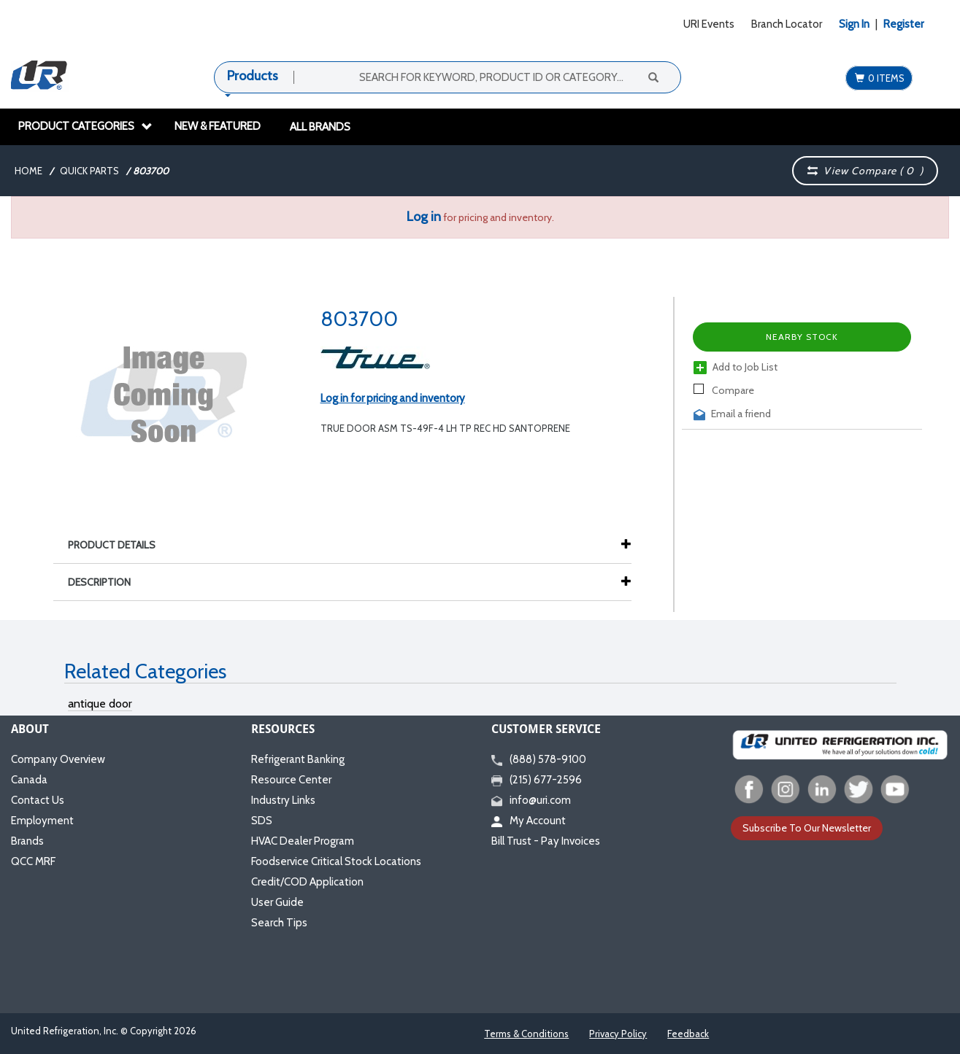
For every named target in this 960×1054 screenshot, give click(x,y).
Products (252, 76)
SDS (261, 820)
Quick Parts (89, 171)
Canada (29, 779)
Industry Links (283, 800)
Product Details (119, 544)
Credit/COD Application (307, 881)
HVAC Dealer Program (302, 841)
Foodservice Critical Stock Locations (336, 861)
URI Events (708, 24)
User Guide (277, 902)
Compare (724, 390)
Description (106, 582)
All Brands (320, 126)
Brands (27, 841)
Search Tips (279, 922)
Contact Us (37, 800)
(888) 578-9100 (538, 759)
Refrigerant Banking (298, 759)
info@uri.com (531, 800)
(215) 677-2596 (536, 779)
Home (28, 171)
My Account (528, 820)
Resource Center (291, 779)
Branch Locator (786, 24)
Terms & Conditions (526, 1033)
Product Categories (85, 126)
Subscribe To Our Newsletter (806, 827)
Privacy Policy (618, 1033)
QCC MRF (33, 861)
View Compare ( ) (865, 170)
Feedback (688, 1033)
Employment (42, 820)
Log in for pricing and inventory (392, 398)
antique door (100, 703)
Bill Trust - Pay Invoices (545, 841)
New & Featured (217, 126)
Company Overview (58, 759)
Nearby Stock (802, 336)
